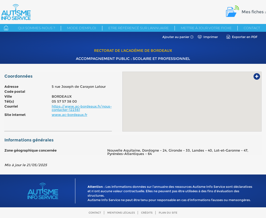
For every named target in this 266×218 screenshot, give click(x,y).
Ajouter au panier (175, 37)
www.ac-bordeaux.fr (69, 115)
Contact (252, 28)
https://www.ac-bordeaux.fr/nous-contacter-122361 (82, 108)
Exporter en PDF (244, 37)
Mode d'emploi (81, 28)
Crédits (146, 212)
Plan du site (168, 212)
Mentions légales (121, 212)
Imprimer (210, 37)
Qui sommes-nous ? (36, 28)
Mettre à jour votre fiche (206, 28)
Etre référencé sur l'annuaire (138, 28)
